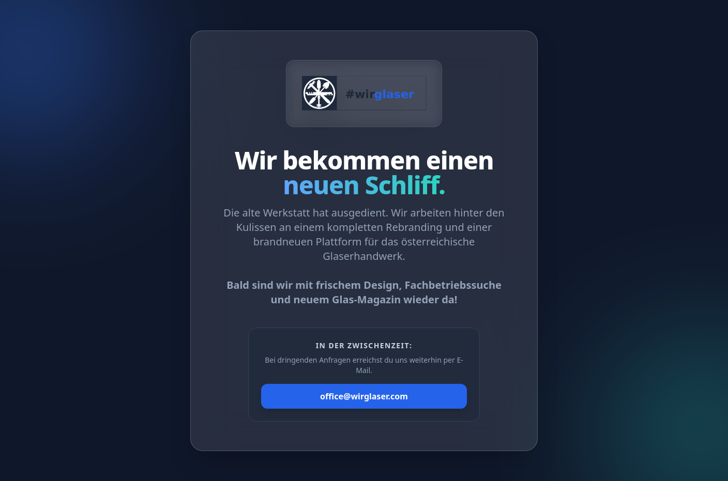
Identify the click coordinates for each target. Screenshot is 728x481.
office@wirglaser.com (364, 396)
